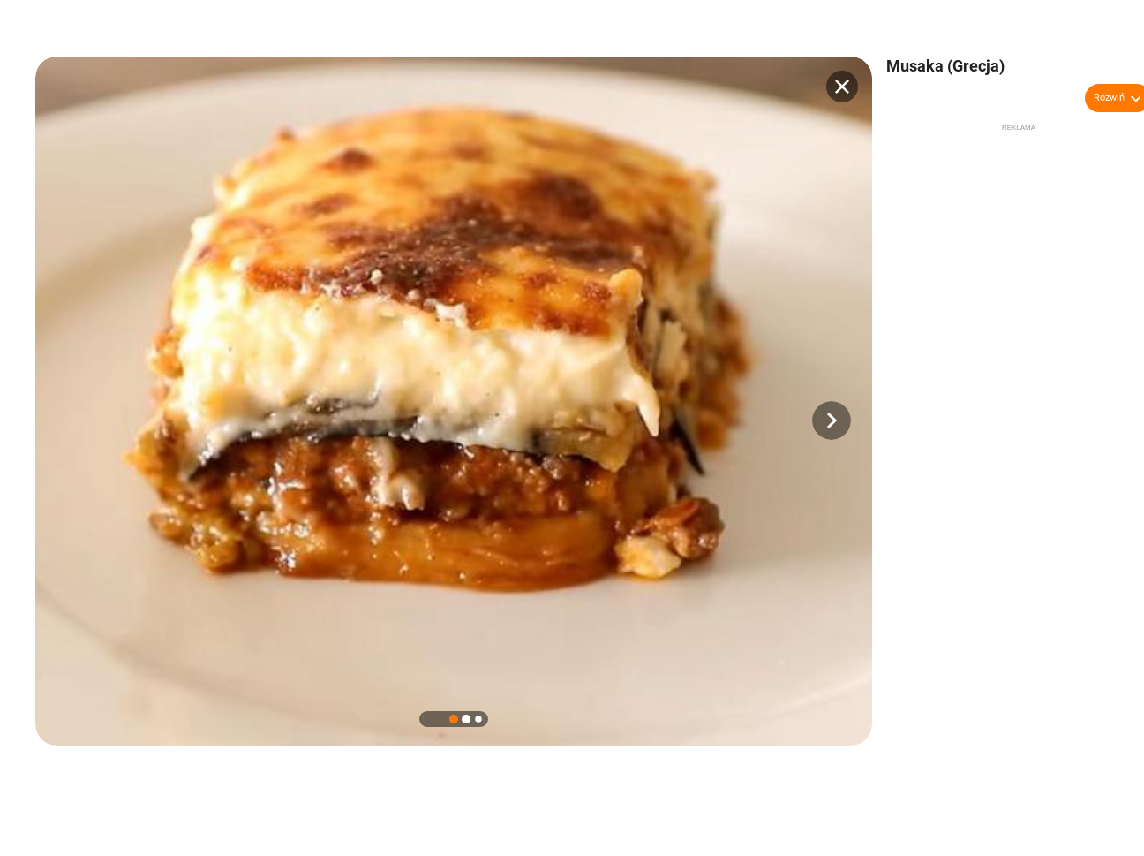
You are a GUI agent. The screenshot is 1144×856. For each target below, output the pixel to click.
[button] (831, 420)
